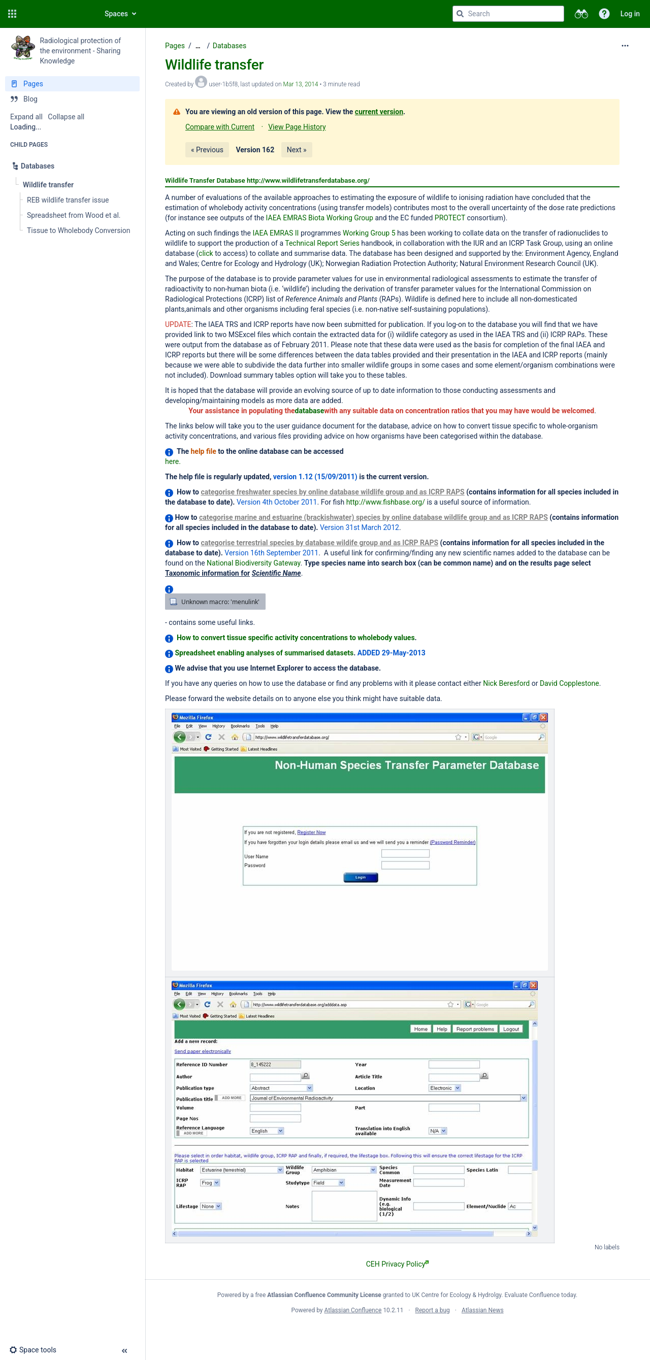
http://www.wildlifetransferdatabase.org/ (308, 180)
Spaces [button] (116, 14)
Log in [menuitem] (630, 14)
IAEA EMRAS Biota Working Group (319, 218)
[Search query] (508, 14)
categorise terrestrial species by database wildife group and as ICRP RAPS (319, 543)
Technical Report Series (322, 243)
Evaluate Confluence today (540, 1295)
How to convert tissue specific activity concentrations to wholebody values (296, 638)
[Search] (460, 14)
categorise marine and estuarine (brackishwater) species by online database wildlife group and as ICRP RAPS (373, 517)
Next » (297, 150)
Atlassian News (483, 1310)
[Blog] (72, 99)
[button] (12, 14)
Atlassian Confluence (353, 1310)
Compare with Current (219, 127)
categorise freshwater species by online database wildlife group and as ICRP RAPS (332, 492)
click (206, 253)
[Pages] (72, 83)
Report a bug (432, 1310)
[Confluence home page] (56, 14)
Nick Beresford (506, 683)
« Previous (207, 150)
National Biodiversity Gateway (253, 563)
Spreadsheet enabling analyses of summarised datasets (264, 653)
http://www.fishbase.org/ (385, 502)
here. (173, 461)
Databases (229, 46)
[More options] (625, 45)
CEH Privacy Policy (397, 1264)
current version (379, 112)
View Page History (297, 127)
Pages (175, 46)
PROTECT (450, 218)
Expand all (26, 117)
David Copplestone (569, 683)
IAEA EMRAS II (275, 233)
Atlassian (397, 1332)
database (309, 411)
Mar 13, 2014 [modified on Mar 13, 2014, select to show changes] (300, 84)
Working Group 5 (369, 233)
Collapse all (66, 117)
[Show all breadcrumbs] (198, 46)
